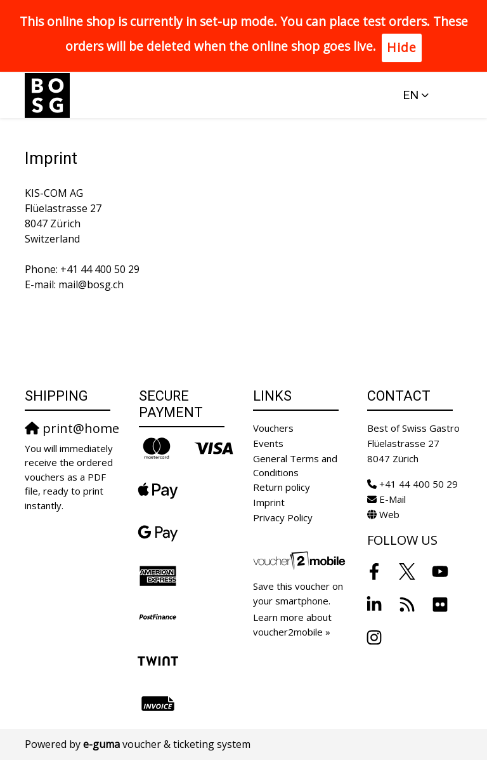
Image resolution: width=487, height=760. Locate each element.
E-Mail (392, 499)
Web (389, 514)
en (411, 95)
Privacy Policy (283, 517)
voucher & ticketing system (166, 744)
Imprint (269, 502)
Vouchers (273, 428)
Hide (402, 47)
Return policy (281, 487)
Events (268, 443)
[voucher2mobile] (300, 560)
